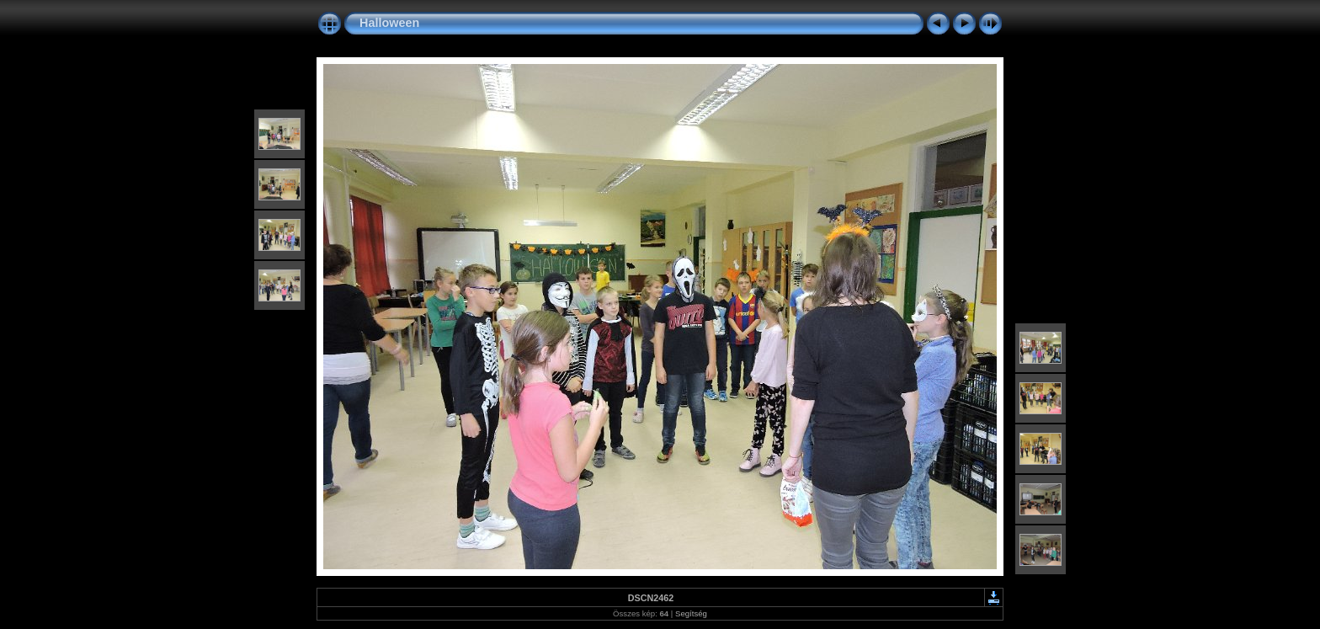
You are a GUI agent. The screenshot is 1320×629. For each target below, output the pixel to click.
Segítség (691, 613)
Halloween (389, 22)
